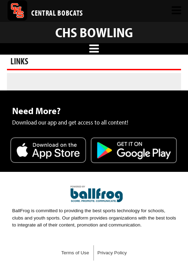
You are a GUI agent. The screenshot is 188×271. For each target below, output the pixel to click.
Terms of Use (75, 252)
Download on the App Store (48, 151)
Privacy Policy (112, 252)
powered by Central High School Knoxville (97, 194)
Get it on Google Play (134, 151)
